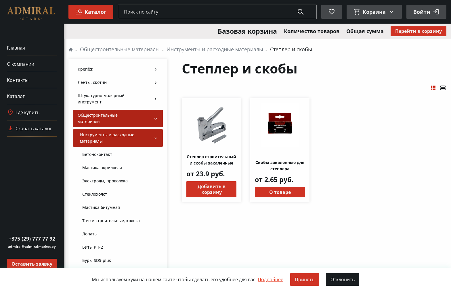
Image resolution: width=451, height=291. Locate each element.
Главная (16, 48)
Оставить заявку (32, 264)
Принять (304, 279)
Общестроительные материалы (120, 49)
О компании (20, 64)
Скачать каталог (29, 128)
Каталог (16, 96)
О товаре (280, 192)
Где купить (23, 112)
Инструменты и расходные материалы (215, 49)
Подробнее (270, 279)
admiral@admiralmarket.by (32, 246)
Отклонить (342, 279)
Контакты (17, 80)
